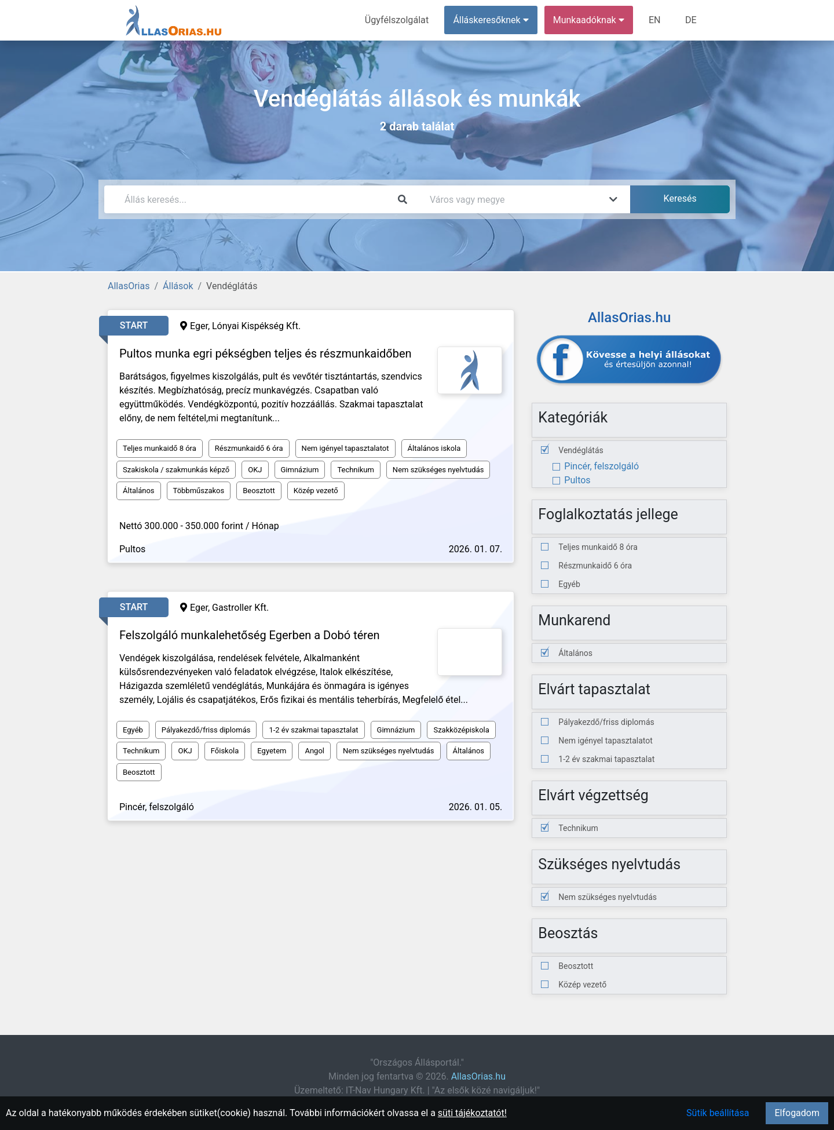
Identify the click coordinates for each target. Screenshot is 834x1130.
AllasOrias (128, 285)
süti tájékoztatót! (472, 1112)
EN (655, 19)
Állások (178, 285)
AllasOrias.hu (478, 1076)
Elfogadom (797, 1112)
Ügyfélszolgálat (397, 19)
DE (691, 19)
